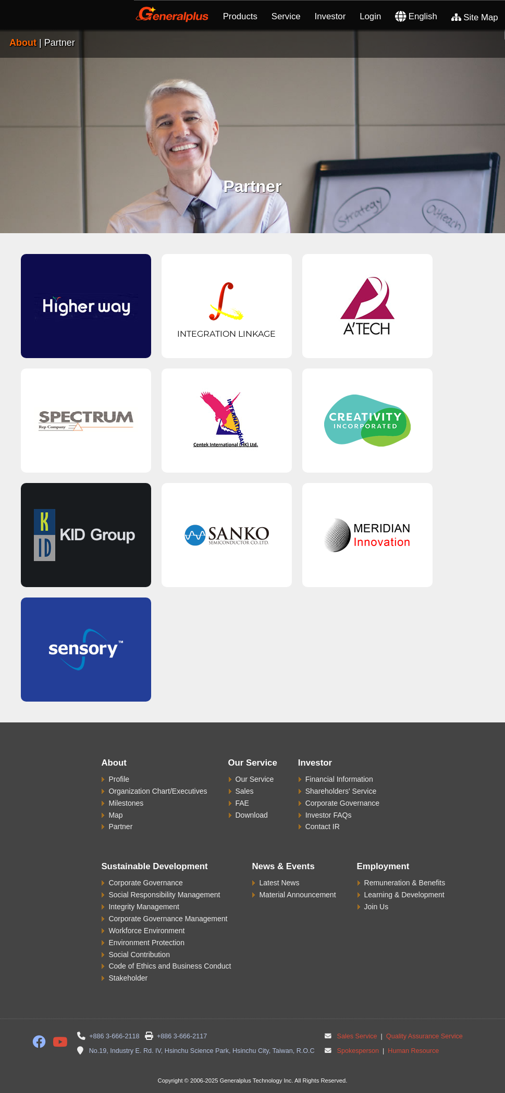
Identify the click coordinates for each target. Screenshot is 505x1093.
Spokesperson (358, 1050)
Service (286, 16)
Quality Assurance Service (423, 1036)
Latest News (279, 883)
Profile (118, 779)
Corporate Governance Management (167, 918)
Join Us (376, 907)
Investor (330, 16)
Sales (245, 791)
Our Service (255, 779)
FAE (242, 803)
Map (115, 815)
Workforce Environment (146, 930)
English (416, 16)
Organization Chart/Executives (157, 791)
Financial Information (339, 779)
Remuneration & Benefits (405, 883)
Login (370, 16)
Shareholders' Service (341, 791)
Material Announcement (297, 895)
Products (240, 16)
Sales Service (357, 1036)
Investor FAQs (328, 815)
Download (252, 815)
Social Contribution (139, 954)
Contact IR (322, 826)
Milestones (125, 803)
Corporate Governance (342, 803)
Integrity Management (143, 907)
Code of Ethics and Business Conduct (169, 966)
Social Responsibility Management (164, 895)
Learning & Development (404, 895)
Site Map (474, 17)
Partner (120, 826)
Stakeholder (127, 978)
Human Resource (412, 1050)
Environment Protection (146, 942)
